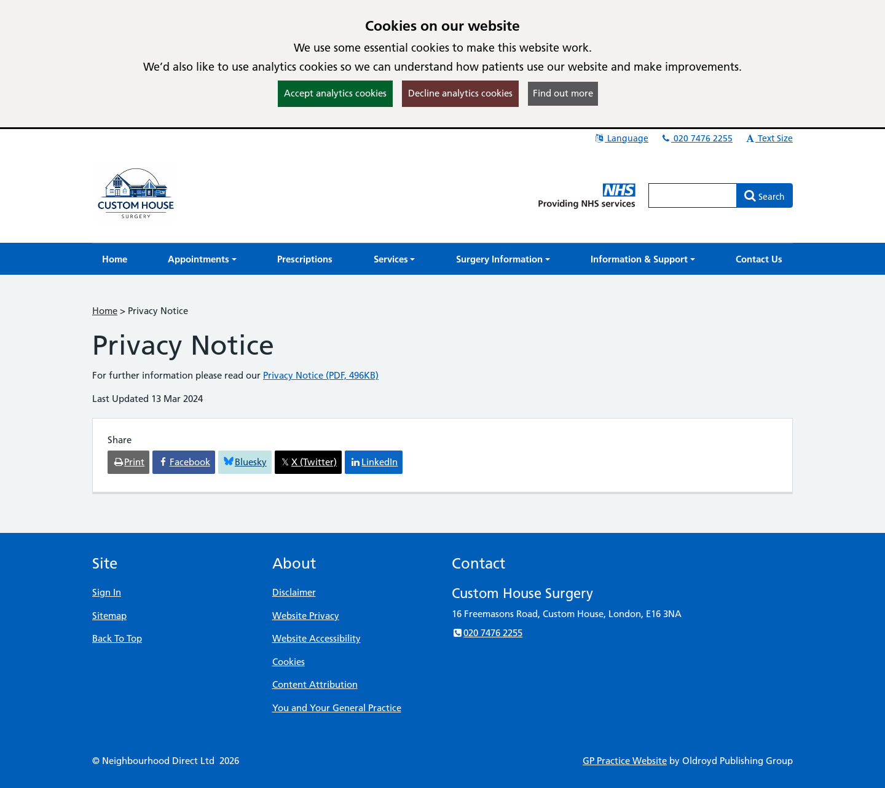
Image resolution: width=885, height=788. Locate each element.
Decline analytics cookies (460, 93)
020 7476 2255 (696, 138)
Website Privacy (305, 615)
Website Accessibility (316, 638)
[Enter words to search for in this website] (692, 195)
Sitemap (109, 615)
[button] (202, 259)
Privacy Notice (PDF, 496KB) (321, 375)
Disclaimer (294, 592)
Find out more (563, 93)
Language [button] (621, 138)
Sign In (106, 592)
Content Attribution (315, 684)
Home (104, 311)
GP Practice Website (625, 760)
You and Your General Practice (336, 708)
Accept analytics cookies (335, 93)
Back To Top (117, 638)
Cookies (288, 662)
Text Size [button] (768, 138)
